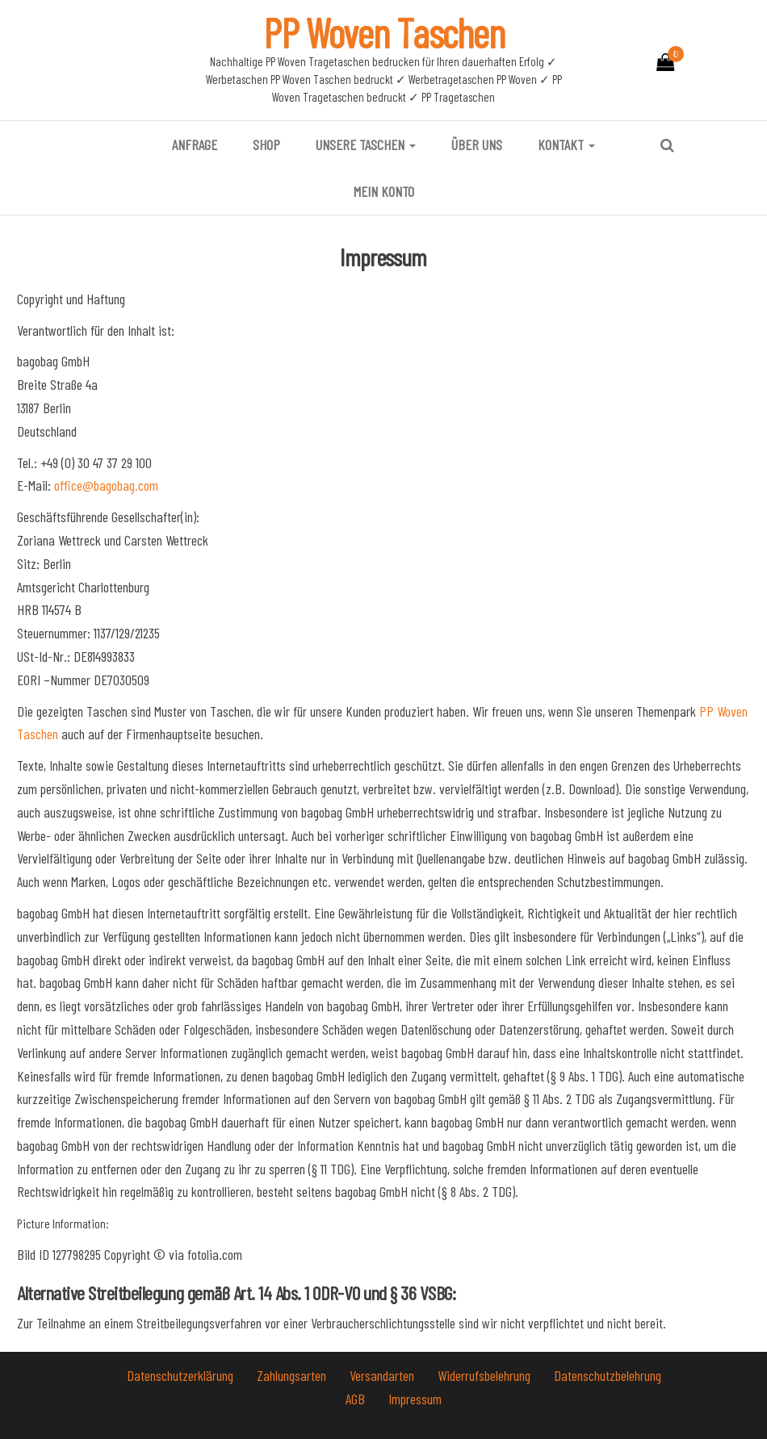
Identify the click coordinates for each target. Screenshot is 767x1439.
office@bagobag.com (106, 485)
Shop (266, 144)
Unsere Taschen (366, 144)
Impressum (415, 1399)
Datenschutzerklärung (182, 1375)
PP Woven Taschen (384, 32)
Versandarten (383, 1375)
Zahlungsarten (293, 1375)
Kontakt (566, 144)
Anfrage (194, 144)
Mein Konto (384, 191)
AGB (357, 1399)
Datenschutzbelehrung (607, 1375)
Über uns (476, 144)
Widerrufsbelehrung (486, 1375)
